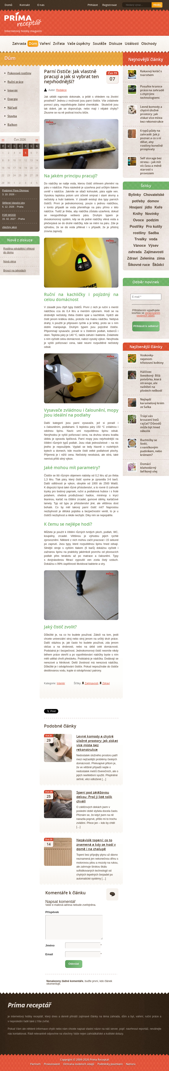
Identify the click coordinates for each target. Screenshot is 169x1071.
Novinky (152, 214)
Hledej (157, 5)
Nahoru (131, 1064)
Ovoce (138, 220)
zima (161, 258)
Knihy (138, 214)
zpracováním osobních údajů (148, 314)
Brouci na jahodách (14, 270)
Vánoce (139, 245)
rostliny (139, 233)
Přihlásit (93, 5)
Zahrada (19, 43)
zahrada (134, 252)
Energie (12, 99)
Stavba (12, 116)
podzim (152, 220)
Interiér (61, 683)
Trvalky (140, 239)
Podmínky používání (110, 1064)
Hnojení (135, 207)
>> (36, 139)
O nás (40, 5)
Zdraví (106, 683)
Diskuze (115, 43)
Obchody (149, 43)
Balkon (12, 125)
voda (153, 239)
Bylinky (135, 195)
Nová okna (9, 261)
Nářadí (12, 108)
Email (49, 954)
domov (153, 201)
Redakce (61, 90)
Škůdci (158, 265)
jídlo (148, 207)
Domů (8, 5)
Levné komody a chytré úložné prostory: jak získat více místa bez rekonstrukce (97, 743)
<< (3, 139)
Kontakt (25, 5)
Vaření (45, 43)
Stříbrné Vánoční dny (13, 202)
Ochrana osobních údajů (78, 1064)
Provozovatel (52, 1064)
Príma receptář (22, 19)
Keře (158, 207)
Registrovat (109, 5)
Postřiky (136, 226)
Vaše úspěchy (78, 43)
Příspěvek (52, 912)
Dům (33, 43)
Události (132, 43)
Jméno (50, 945)
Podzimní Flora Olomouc (15, 190)
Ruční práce (15, 82)
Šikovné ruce (139, 265)
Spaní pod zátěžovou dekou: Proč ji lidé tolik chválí (94, 796)
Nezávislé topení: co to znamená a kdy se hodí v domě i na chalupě (96, 844)
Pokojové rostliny (19, 73)
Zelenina (147, 258)
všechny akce (9, 227)
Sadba (153, 233)
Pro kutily (154, 226)
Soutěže (99, 43)
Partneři (35, 1064)
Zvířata (59, 43)
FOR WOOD (9, 215)
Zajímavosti (91, 683)
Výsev (153, 245)
